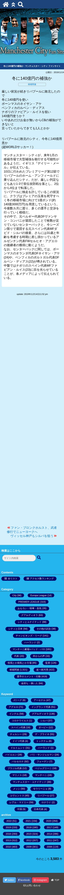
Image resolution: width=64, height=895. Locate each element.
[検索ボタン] (39, 557)
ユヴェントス (17, 795)
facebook (24, 880)
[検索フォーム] (19, 558)
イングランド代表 (41, 707)
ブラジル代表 (15, 768)
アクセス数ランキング (42, 578)
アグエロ (13, 707)
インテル (14, 713)
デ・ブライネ (42, 734)
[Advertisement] (32, 412)
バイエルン (11, 754)
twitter (9, 880)
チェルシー (16, 734)
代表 (16, 656)
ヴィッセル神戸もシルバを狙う (31, 536)
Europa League (38, 595)
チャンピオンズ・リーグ (29, 635)
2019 (8, 827)
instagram (40, 880)
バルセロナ (18, 761)
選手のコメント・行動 (29, 676)
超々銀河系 (42, 669)
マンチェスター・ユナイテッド (29, 782)
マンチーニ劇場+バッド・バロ (29, 649)
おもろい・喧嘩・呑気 (29, 608)
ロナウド (46, 802)
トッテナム (42, 741)
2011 (49, 840)
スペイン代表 (18, 727)
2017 (49, 827)
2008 (49, 846)
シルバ (43, 720)
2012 (29, 840)
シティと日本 (15, 628)
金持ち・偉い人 (29, 683)
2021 (28, 821)
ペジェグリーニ (43, 768)
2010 (8, 846)
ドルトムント (18, 747)
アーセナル (40, 700)
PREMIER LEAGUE (28, 601)
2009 (29, 846)
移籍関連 (32, 84)
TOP (55, 880)
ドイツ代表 (18, 741)
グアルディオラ (29, 615)
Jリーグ (17, 700)
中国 (19, 809)
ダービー (43, 727)
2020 (48, 821)
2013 (8, 840)
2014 (49, 833)
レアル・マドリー (19, 802)
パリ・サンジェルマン (42, 754)
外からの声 (39, 656)
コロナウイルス (20, 720)
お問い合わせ (32, 885)
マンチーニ (41, 775)
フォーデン (43, 761)
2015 (29, 833)
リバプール (43, 795)
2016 (8, 833)
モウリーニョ (40, 788)
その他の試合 (44, 628)
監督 (47, 662)
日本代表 (38, 809)
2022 (9, 821)
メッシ (16, 788)
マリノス (17, 775)
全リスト (12, 578)
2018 (29, 827)
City (14, 595)
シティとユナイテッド (29, 622)
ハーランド (30, 642)
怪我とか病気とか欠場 (20, 662)
